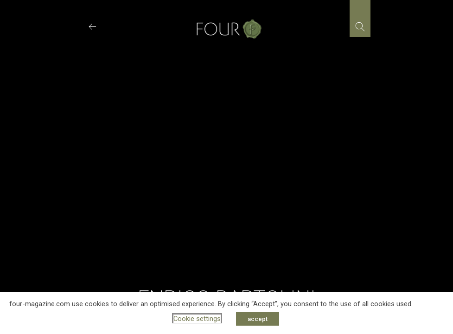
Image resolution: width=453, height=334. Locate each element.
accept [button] (258, 318)
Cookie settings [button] (197, 319)
